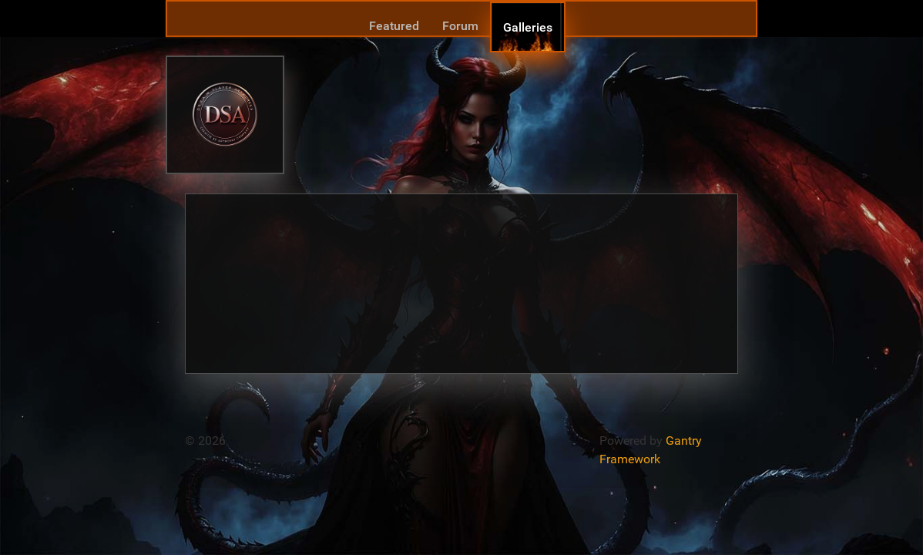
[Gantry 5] (224, 113)
